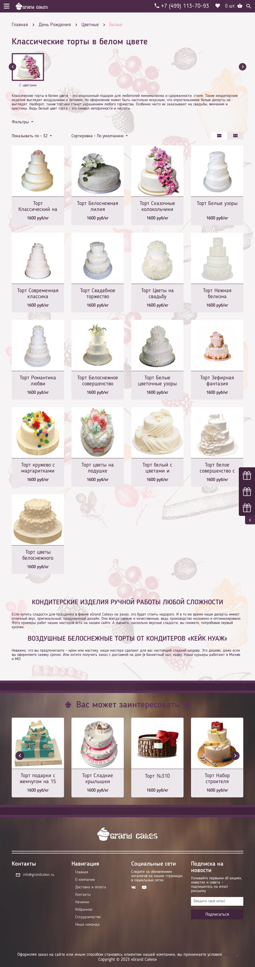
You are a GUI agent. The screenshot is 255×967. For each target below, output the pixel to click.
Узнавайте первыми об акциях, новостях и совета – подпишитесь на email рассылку (216, 884)
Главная (81, 872)
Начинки (82, 902)
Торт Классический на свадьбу (37, 207)
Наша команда (87, 925)
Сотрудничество (88, 917)
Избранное (83, 910)
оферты (230, 954)
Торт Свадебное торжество (97, 293)
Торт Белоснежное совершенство (97, 381)
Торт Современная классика (38, 293)
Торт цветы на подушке (97, 468)
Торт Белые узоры (217, 203)
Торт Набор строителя (217, 778)
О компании (85, 880)
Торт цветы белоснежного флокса (37, 556)
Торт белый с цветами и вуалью (157, 468)
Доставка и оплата (90, 887)
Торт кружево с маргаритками (38, 468)
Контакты (83, 895)
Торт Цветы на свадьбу (157, 293)
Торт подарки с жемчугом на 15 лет (38, 779)
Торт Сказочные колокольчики (157, 206)
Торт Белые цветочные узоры (157, 381)
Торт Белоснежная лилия (97, 206)
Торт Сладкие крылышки (97, 778)
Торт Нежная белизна (217, 293)
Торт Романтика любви (38, 381)
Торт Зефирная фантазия (217, 381)
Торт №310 (157, 776)
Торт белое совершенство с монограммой (217, 468)
